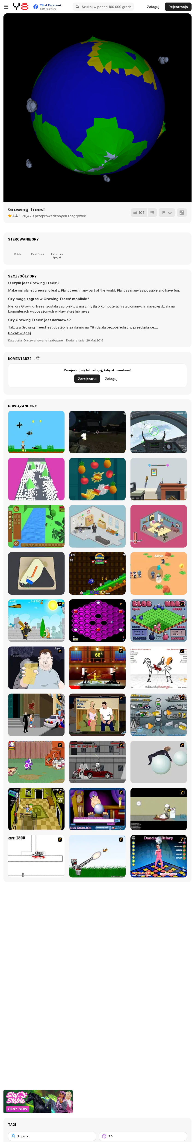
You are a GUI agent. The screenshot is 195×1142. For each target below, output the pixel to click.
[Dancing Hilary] (158, 856)
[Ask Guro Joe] (97, 809)
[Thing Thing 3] (97, 762)
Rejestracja (178, 7)
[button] (19, 333)
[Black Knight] (36, 620)
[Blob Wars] (158, 620)
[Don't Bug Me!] (158, 526)
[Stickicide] (36, 856)
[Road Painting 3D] (36, 573)
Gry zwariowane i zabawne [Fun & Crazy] (43, 340)
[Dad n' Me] (36, 762)
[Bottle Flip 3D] (158, 479)
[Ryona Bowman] (36, 432)
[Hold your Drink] (36, 667)
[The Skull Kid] (158, 809)
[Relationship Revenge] (158, 667)
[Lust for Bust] (97, 715)
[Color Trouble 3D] (36, 479)
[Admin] (97, 526)
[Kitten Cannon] (97, 856)
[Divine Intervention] (36, 715)
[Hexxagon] (97, 620)
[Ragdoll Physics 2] (158, 762)
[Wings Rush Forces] (97, 573)
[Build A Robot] (158, 715)
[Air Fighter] (158, 432)
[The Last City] (97, 432)
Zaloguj (153, 7)
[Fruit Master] (97, 479)
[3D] (143, 1136)
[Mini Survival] (36, 526)
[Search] (77, 7)
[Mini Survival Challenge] (158, 573)
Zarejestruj (87, 379)
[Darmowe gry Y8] (20, 6)
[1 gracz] (52, 1136)
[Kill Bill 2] (97, 667)
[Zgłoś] (167, 212)
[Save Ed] (36, 809)
